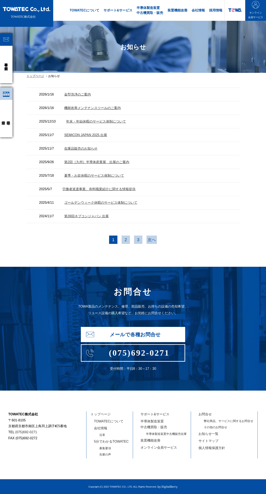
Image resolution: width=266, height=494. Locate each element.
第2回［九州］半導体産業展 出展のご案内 (96, 162)
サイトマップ (208, 441)
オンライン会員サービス (158, 447)
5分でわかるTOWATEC (111, 441)
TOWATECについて (84, 10)
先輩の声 (105, 454)
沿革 (102, 435)
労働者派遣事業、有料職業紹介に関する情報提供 (98, 189)
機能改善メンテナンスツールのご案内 (92, 108)
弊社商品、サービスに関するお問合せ (228, 421)
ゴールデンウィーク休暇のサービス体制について (100, 202)
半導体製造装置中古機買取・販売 (150, 10)
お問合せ (205, 414)
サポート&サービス (118, 10)
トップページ (35, 76)
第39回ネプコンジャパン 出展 (86, 216)
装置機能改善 (177, 10)
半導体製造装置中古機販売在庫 (166, 434)
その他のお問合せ (215, 427)
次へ (152, 239)
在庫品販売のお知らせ (80, 148)
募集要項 (105, 448)
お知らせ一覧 (208, 434)
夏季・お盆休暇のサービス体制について (94, 175)
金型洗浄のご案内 (77, 94)
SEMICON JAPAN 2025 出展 (85, 135)
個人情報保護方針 (211, 448)
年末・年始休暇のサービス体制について (96, 121)
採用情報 (215, 10)
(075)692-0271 (26, 432)
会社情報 (198, 10)
